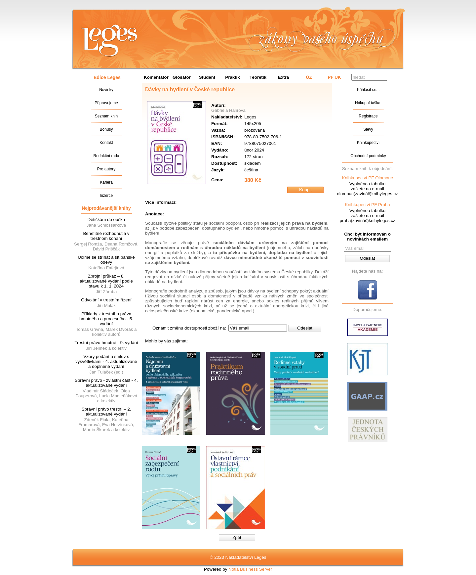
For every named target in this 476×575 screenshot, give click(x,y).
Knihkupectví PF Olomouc (367, 177)
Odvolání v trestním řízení (106, 299)
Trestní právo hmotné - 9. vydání (106, 342)
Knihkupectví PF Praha (367, 204)
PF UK (334, 77)
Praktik (232, 77)
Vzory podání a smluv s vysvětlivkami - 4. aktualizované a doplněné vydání (106, 361)
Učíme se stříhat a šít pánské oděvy (106, 260)
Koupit (305, 189)
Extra (283, 77)
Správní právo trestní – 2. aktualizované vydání (106, 412)
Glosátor (182, 77)
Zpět (236, 537)
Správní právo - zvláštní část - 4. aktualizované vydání (106, 383)
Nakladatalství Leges (110, 40)
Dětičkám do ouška (106, 219)
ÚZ (309, 77)
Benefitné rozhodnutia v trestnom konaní (106, 236)
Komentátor (156, 77)
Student (207, 77)
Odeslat (304, 328)
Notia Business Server (250, 569)
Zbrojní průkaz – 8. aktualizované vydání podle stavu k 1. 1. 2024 (106, 281)
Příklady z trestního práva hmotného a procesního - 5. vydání (106, 318)
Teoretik (258, 77)
